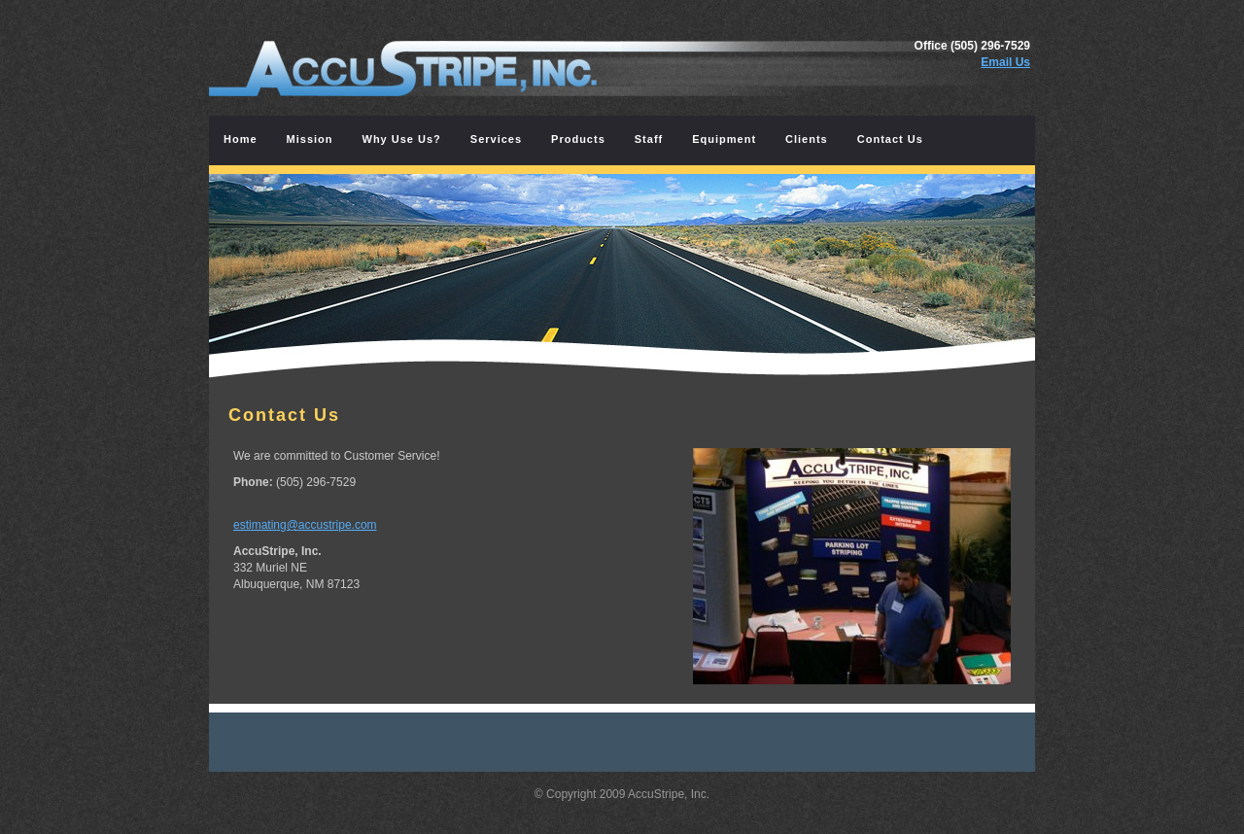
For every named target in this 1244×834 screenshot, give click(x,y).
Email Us (1005, 62)
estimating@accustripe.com (305, 525)
